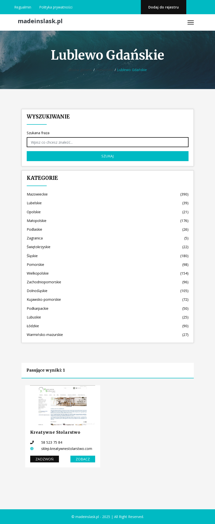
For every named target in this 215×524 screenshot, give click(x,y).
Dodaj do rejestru (163, 7)
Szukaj (107, 156)
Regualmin (22, 7)
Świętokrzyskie (108, 247)
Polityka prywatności (55, 7)
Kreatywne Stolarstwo (55, 432)
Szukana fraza (38, 132)
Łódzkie (108, 326)
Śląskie (108, 256)
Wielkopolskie (108, 273)
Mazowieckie (108, 194)
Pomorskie (104, 69)
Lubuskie (108, 317)
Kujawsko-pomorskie (108, 299)
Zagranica (108, 238)
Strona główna (80, 69)
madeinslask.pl (40, 21)
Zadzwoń (44, 459)
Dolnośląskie (108, 291)
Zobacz (83, 459)
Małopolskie (108, 220)
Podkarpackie (108, 308)
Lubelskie (108, 203)
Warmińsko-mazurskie (108, 334)
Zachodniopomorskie (108, 282)
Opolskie (108, 212)
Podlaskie (108, 229)
